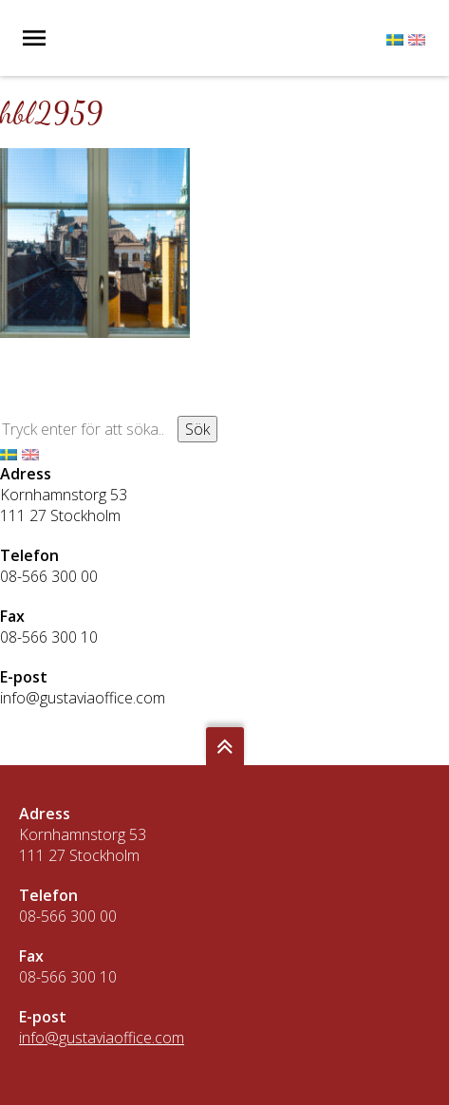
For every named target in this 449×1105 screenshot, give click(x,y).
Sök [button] (197, 429)
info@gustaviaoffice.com (82, 697)
